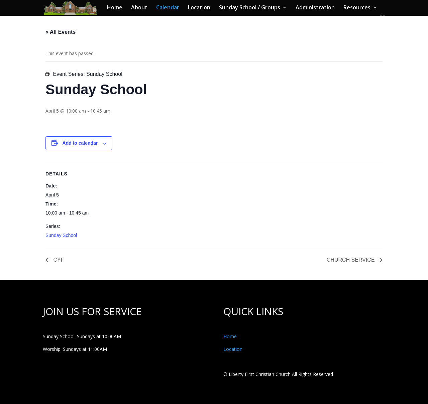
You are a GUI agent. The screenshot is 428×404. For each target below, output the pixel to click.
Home (114, 8)
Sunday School (61, 235)
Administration (315, 8)
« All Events (60, 32)
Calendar (167, 8)
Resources (356, 8)
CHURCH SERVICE (351, 260)
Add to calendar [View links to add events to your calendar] (80, 143)
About (139, 8)
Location (199, 8)
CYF (58, 260)
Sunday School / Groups (249, 8)
